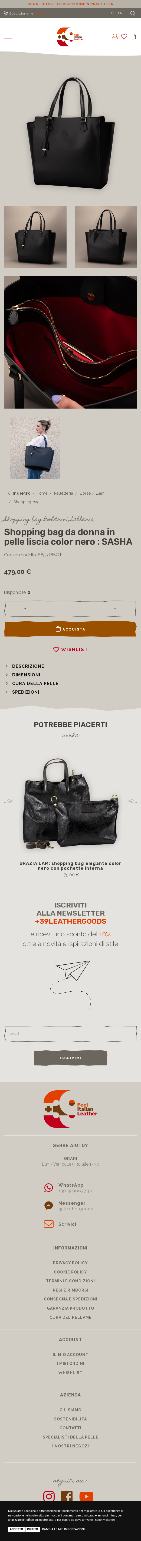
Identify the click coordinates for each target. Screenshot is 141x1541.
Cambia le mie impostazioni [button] (63, 1529)
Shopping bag (27, 502)
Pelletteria (63, 493)
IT (112, 13)
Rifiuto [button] (32, 1529)
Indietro (19, 493)
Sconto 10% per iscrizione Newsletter (70, 4)
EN (120, 13)
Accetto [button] (16, 1529)
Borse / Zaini (93, 493)
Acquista (71, 629)
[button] (24, 666)
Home (42, 493)
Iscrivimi (70, 1058)
